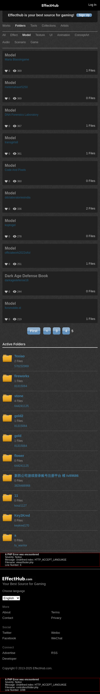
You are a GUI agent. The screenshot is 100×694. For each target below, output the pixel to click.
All (3, 35)
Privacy (56, 618)
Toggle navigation (5, 4)
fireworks (21, 376)
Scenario (20, 42)
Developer (9, 658)
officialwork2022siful (17, 252)
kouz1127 (20, 505)
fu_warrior (20, 545)
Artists (64, 25)
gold (17, 436)
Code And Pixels (15, 170)
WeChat (57, 638)
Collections (49, 25)
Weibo (55, 632)
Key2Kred (22, 515)
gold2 (18, 416)
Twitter (6, 632)
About (6, 612)
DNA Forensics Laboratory (21, 114)
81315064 (20, 386)
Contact (7, 618)
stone (18, 396)
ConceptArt (82, 35)
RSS (54, 653)
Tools (33, 25)
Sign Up (84, 15)
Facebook (9, 638)
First (33, 331)
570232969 (21, 366)
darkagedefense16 (16, 280)
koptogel (10, 225)
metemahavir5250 (16, 87)
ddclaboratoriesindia (17, 197)
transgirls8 (11, 142)
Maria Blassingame (17, 59)
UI (51, 35)
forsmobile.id (13, 308)
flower (19, 456)
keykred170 (21, 525)
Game (34, 42)
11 (16, 495)
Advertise (8, 653)
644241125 (21, 406)
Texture (40, 35)
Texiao (19, 356)
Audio (6, 42)
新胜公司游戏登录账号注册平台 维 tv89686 (46, 476)
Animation (63, 35)
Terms (55, 612)
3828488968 (22, 485)
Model (26, 35)
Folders (20, 25)
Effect (13, 35)
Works (6, 25)
